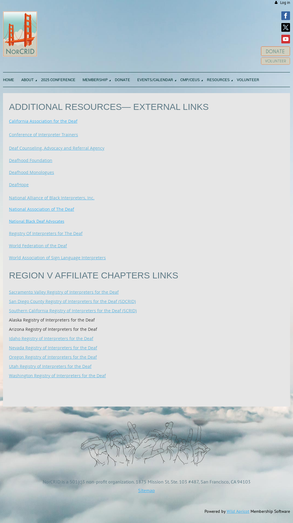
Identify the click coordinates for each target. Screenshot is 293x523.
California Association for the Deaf (43, 121)
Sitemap (146, 490)
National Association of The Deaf (41, 209)
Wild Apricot (238, 511)
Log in (285, 2)
